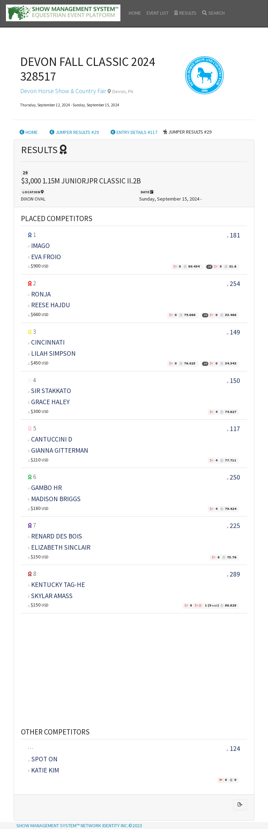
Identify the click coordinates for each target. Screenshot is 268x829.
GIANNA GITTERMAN (59, 450)
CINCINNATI (48, 342)
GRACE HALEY (50, 402)
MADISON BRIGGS (56, 499)
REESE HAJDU (50, 305)
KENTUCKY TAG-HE (58, 584)
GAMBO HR (46, 487)
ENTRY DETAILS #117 (134, 132)
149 (235, 332)
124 (233, 748)
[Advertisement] (134, 662)
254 (235, 283)
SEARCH (213, 13)
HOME (135, 13)
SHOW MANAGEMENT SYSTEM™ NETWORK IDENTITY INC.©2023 (79, 825)
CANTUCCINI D (51, 439)
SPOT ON (43, 759)
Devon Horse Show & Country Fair (63, 91)
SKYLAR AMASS (52, 595)
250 (235, 477)
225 (235, 525)
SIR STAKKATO (51, 390)
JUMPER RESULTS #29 (74, 132)
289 (235, 574)
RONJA (41, 294)
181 (235, 235)
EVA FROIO (46, 257)
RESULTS (185, 13)
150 (235, 380)
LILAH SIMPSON (53, 353)
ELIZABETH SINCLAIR (60, 547)
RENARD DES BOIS (56, 536)
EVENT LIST (158, 13)
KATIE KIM (45, 770)
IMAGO (40, 245)
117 (235, 428)
